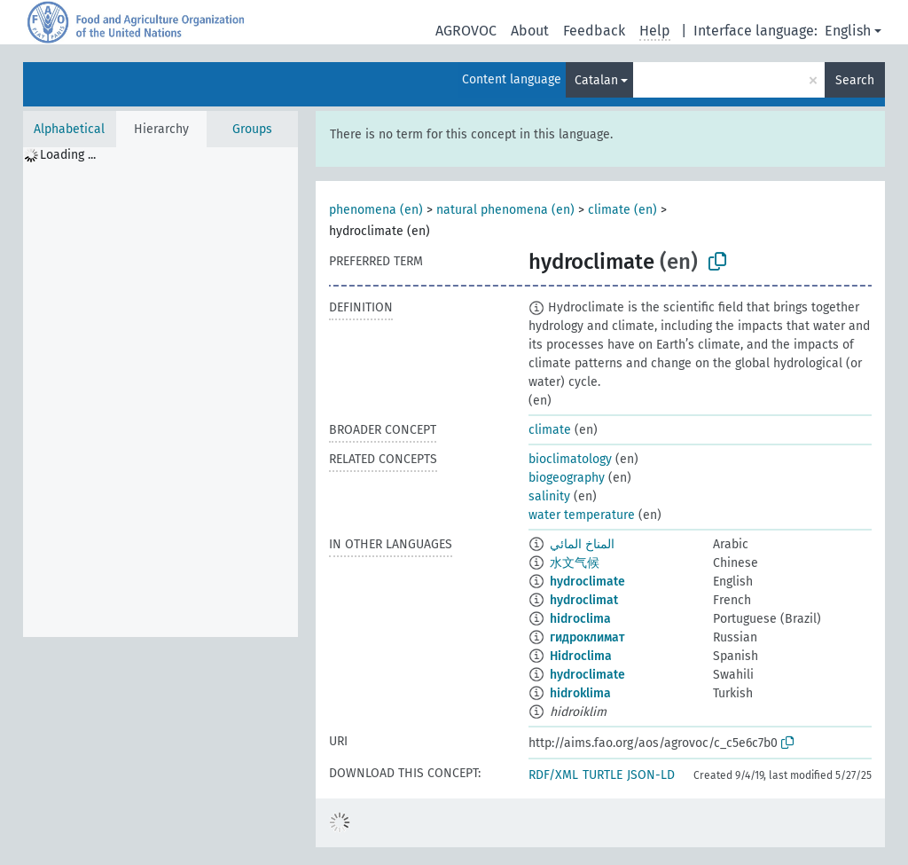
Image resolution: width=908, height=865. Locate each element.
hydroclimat (584, 600)
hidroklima (580, 693)
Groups (252, 129)
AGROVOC (466, 30)
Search (854, 80)
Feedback (594, 30)
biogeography (566, 477)
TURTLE (602, 774)
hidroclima (580, 618)
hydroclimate (587, 581)
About (530, 30)
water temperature (581, 515)
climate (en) (622, 209)
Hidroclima (581, 656)
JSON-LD (651, 774)
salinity (549, 496)
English (848, 30)
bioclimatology (570, 459)
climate (549, 429)
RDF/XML (553, 774)
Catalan (596, 80)
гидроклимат (587, 637)
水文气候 (574, 562)
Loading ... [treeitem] (68, 154)
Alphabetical (69, 129)
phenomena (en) (376, 209)
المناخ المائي (582, 544)
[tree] (160, 392)
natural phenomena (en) (505, 209)
